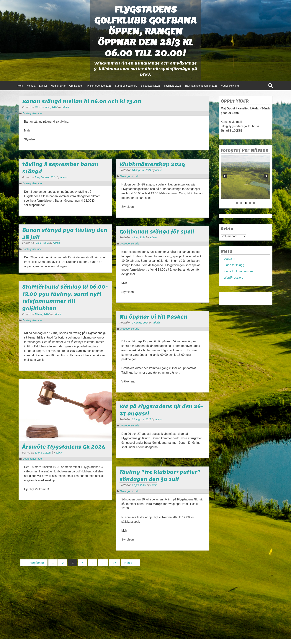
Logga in (229, 258)
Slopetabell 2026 (150, 85)
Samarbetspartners (126, 85)
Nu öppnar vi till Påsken (153, 317)
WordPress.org (233, 277)
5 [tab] (254, 203)
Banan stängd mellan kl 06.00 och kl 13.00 (81, 101)
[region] (245, 177)
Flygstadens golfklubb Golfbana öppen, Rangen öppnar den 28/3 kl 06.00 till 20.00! (145, 31)
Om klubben (76, 85)
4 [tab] (250, 203)
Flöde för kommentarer (239, 271)
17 (114, 562)
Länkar (43, 85)
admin (65, 107)
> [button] (266, 176)
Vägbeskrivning (230, 85)
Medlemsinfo (58, 85)
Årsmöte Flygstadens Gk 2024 (63, 447)
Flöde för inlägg (234, 265)
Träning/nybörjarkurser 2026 (201, 85)
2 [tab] (241, 203)
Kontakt (31, 85)
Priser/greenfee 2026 (99, 85)
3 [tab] (246, 203)
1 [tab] (237, 203)
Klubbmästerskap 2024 (152, 164)
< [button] (225, 176)
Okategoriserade (32, 113)
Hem (20, 85)
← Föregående (34, 562)
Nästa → (130, 562)
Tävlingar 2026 (172, 85)
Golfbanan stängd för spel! (157, 232)
